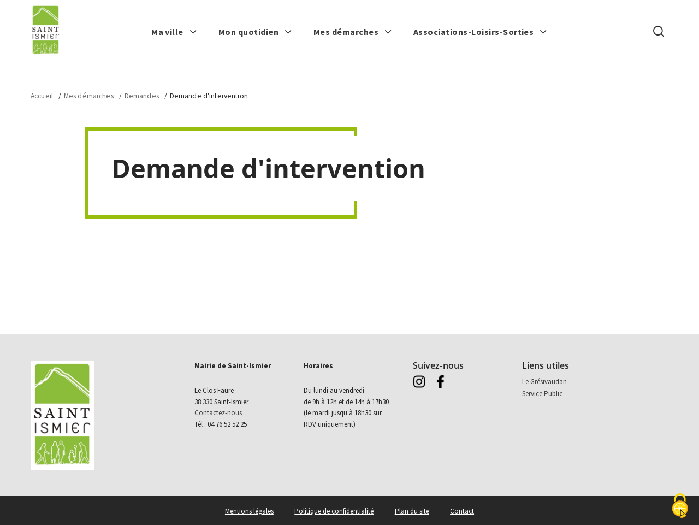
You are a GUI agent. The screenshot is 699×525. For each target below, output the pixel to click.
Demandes (142, 96)
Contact (462, 511)
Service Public (542, 393)
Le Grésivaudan (544, 381)
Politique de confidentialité (334, 511)
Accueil (42, 96)
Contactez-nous (218, 412)
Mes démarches (89, 96)
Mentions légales (249, 511)
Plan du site (412, 511)
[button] (174, 31)
